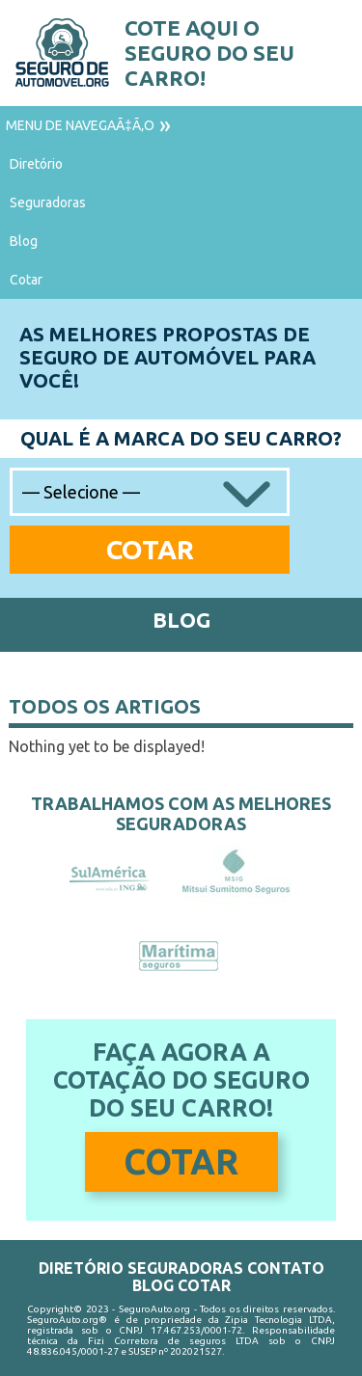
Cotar (26, 279)
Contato (285, 1268)
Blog (24, 241)
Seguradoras (48, 202)
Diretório (36, 164)
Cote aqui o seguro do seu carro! (209, 52)
